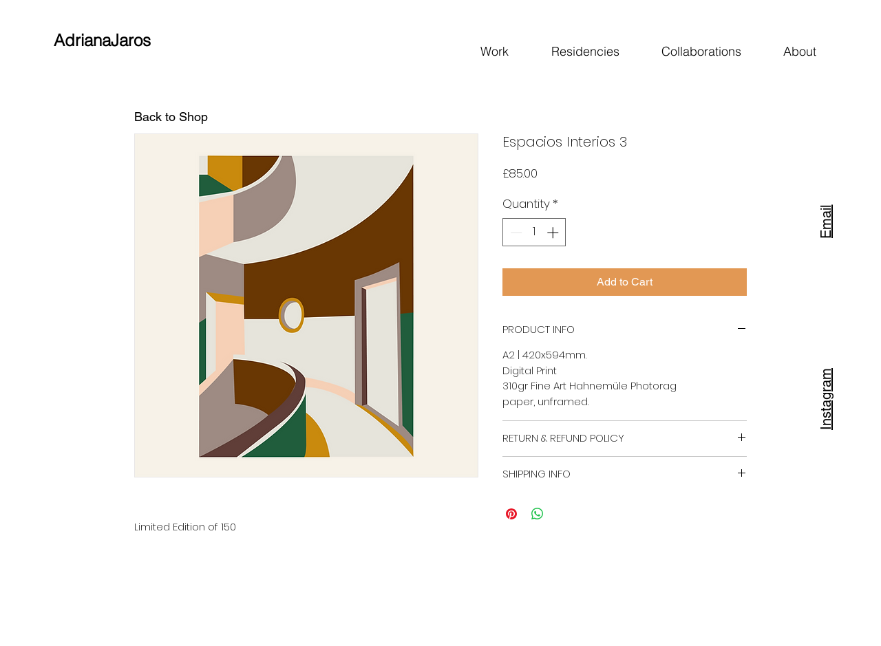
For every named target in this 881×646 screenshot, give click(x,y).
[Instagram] (826, 397)
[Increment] (554, 232)
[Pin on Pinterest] (511, 514)
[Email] (826, 220)
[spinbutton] (534, 232)
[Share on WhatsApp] (537, 514)
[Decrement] (515, 232)
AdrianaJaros (102, 40)
